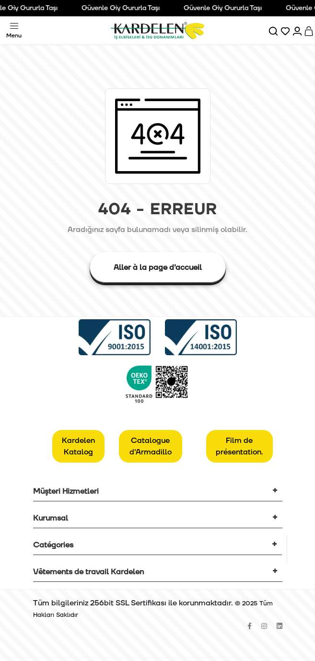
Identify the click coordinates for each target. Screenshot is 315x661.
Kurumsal (50, 518)
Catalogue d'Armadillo (150, 446)
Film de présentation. (239, 446)
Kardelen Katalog (78, 446)
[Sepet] (309, 30)
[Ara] (274, 30)
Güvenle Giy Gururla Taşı (123, 8)
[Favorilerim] (286, 30)
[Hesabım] (298, 30)
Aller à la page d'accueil (158, 267)
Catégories (53, 545)
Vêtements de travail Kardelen (88, 572)
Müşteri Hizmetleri (66, 491)
